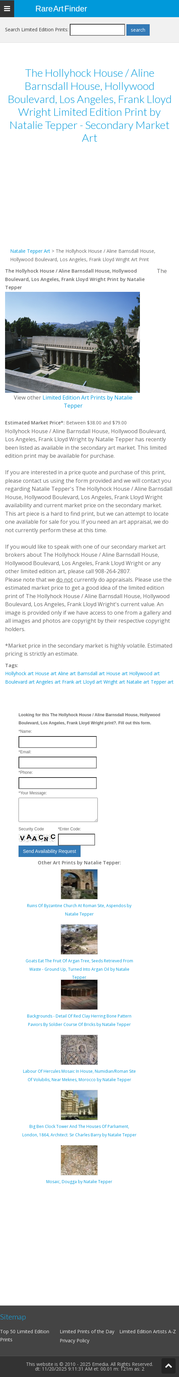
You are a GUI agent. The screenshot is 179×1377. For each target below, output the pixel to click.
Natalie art (137, 682)
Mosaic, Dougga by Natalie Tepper (79, 1181)
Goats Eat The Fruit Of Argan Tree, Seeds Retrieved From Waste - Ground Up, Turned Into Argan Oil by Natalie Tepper (79, 969)
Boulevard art (20, 682)
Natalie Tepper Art (30, 251)
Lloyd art (92, 682)
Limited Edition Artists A (145, 1331)
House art (46, 673)
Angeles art (48, 682)
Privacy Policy (74, 1340)
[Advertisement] (89, 200)
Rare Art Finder (61, 8)
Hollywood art (144, 673)
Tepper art (162, 682)
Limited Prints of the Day (87, 1331)
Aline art (67, 673)
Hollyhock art (19, 673)
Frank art (72, 682)
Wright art (114, 682)
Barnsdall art (91, 673)
